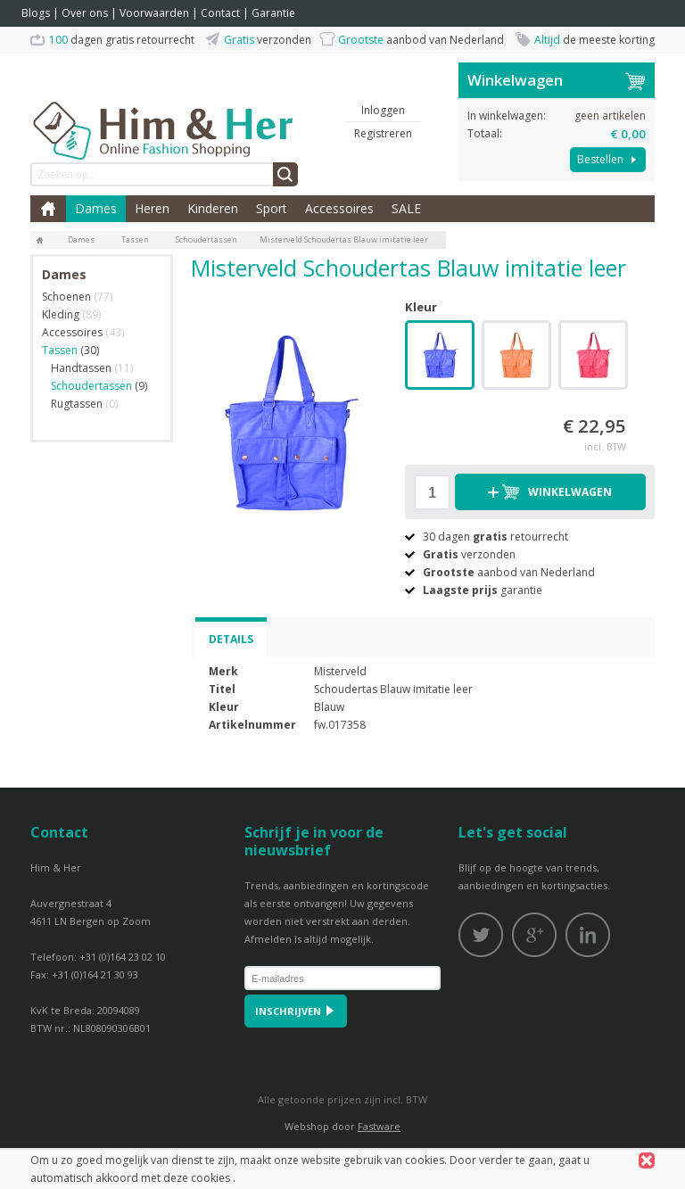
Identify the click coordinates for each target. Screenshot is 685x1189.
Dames (96, 208)
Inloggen (383, 110)
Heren (152, 208)
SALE (406, 208)
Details (231, 639)
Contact (220, 13)
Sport (271, 208)
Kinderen (212, 208)
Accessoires (339, 208)
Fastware (379, 1126)
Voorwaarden (154, 13)
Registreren (383, 133)
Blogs (35, 13)
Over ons (85, 13)
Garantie (273, 13)
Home (48, 209)
